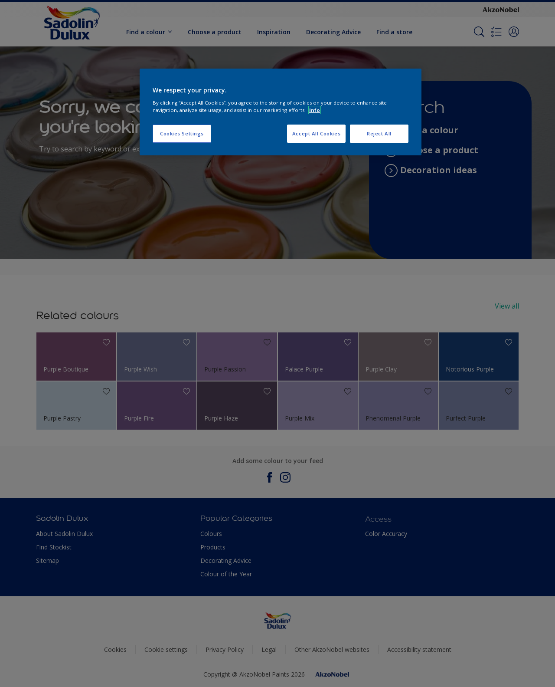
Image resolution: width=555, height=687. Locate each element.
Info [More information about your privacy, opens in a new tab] (314, 110)
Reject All (379, 133)
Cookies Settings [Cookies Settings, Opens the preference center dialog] (182, 133)
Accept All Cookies (316, 133)
